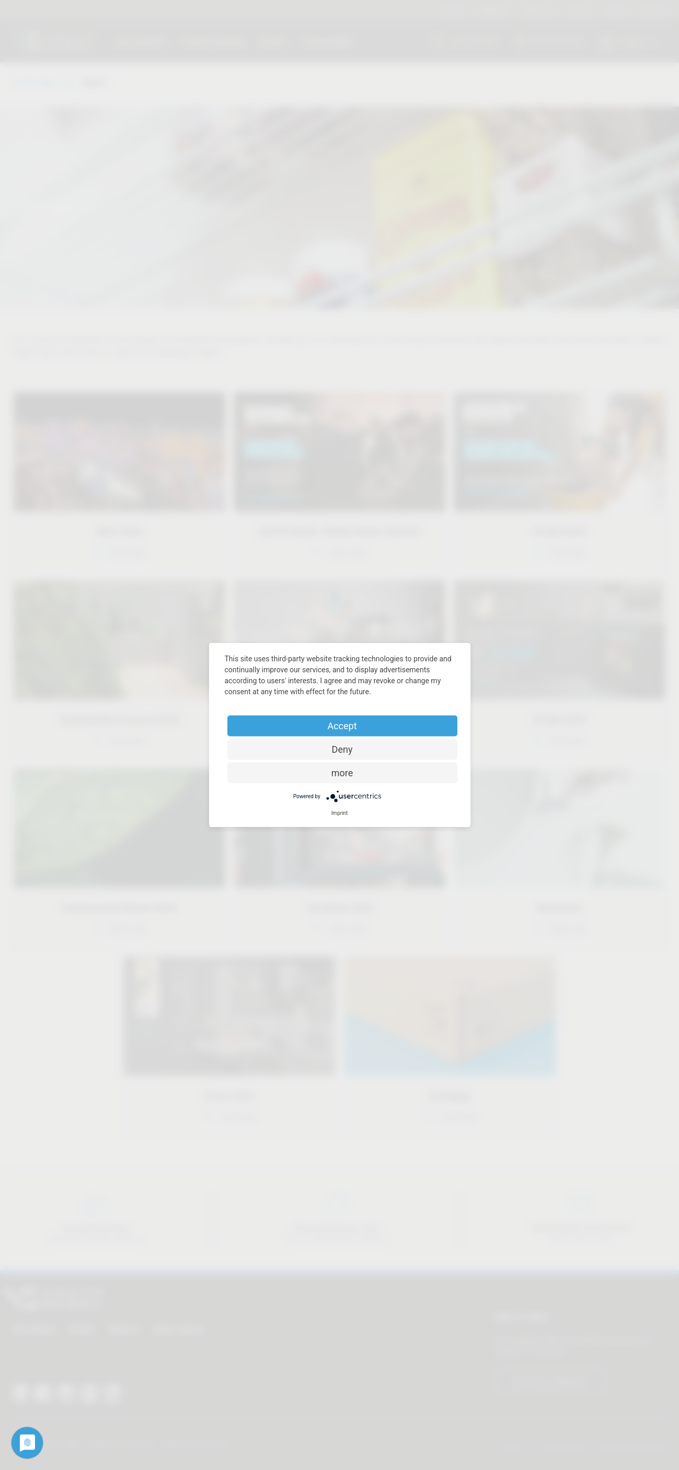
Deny (342, 749)
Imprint (339, 813)
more (342, 772)
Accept (341, 725)
